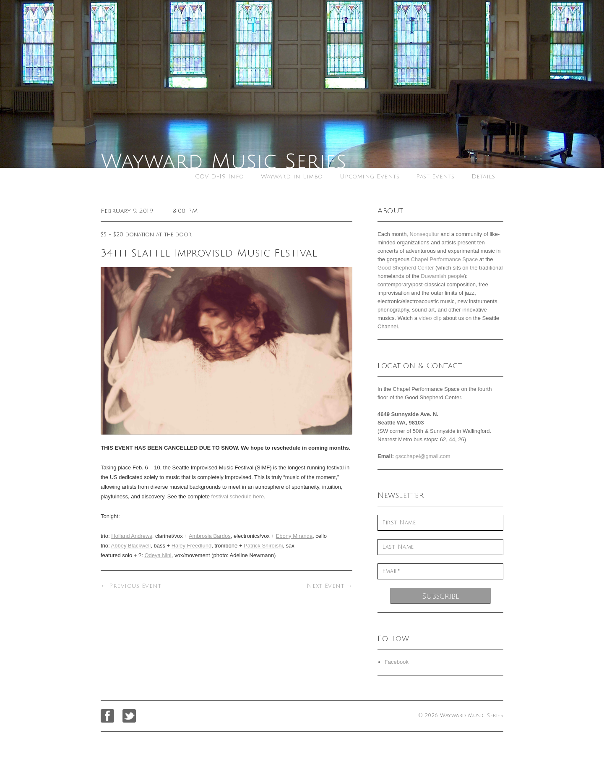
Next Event (329, 586)
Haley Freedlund (191, 545)
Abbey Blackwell (131, 545)
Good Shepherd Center (406, 268)
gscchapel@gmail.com (423, 456)
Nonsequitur (424, 234)
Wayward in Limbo (292, 176)
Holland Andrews (131, 536)
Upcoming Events (370, 176)
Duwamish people (442, 276)
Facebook (397, 662)
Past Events (435, 176)
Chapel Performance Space (444, 259)
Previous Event (131, 586)
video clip (430, 318)
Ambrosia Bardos (210, 536)
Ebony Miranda (294, 536)
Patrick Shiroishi (263, 545)
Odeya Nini (157, 555)
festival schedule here (237, 496)
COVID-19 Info (219, 176)
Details (483, 176)
